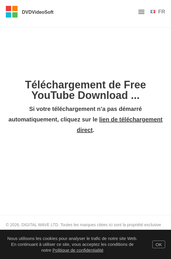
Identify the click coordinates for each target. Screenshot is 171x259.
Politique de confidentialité (78, 250)
